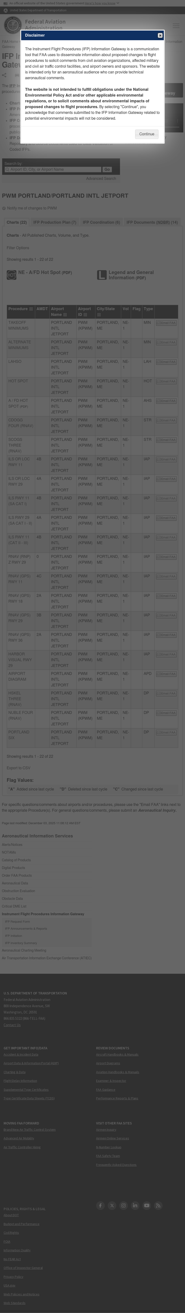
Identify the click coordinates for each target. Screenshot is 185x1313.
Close (160, 35)
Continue (146, 134)
